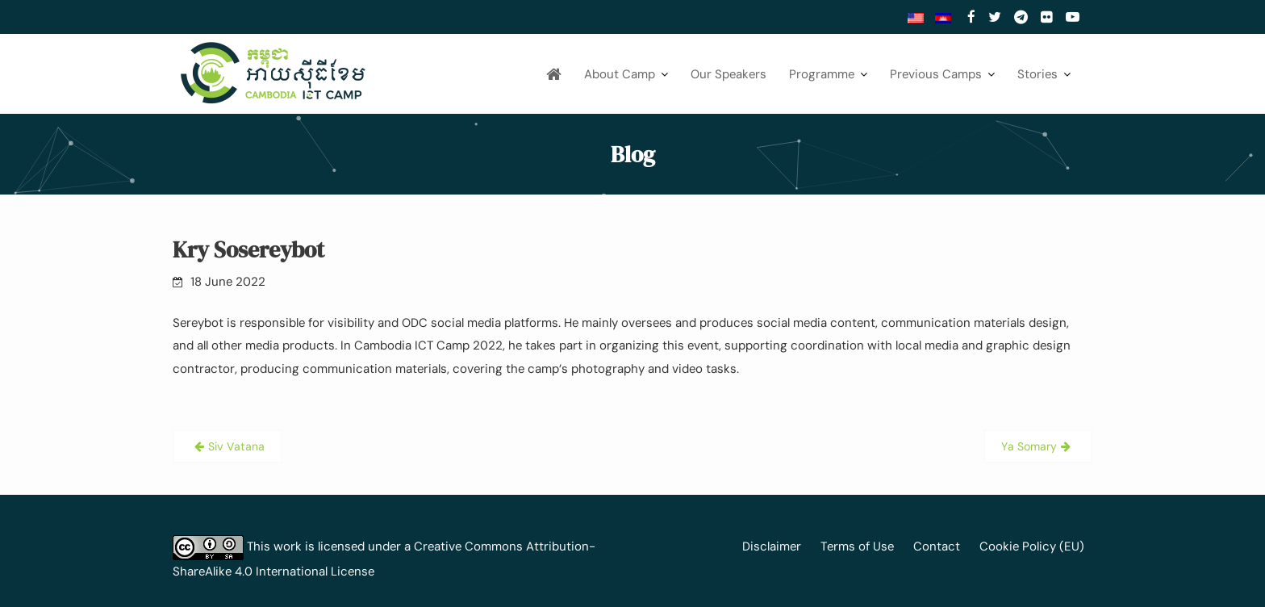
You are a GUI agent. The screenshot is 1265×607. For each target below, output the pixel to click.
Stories (1037, 74)
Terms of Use (857, 546)
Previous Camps (936, 74)
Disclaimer (771, 546)
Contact (936, 546)
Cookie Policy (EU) (1031, 546)
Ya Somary (1029, 446)
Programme (821, 74)
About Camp (619, 74)
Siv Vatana (236, 446)
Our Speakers (728, 74)
